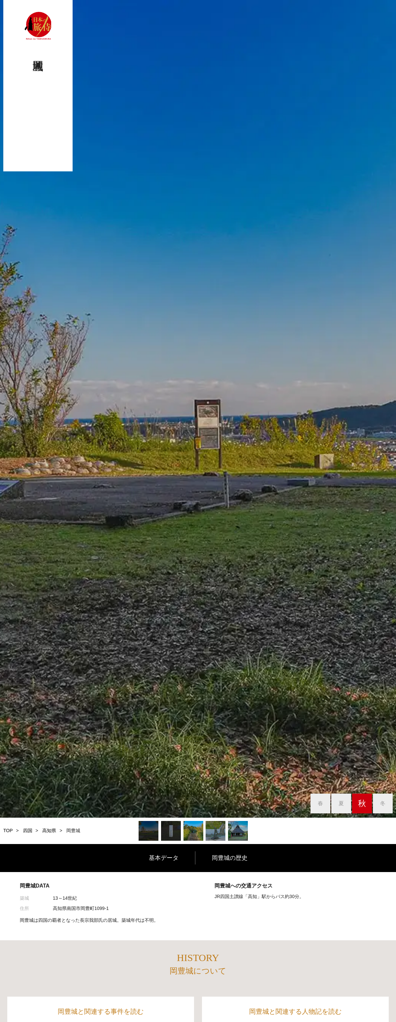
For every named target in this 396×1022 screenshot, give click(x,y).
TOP (8, 830)
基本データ (164, 858)
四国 (27, 830)
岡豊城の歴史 (230, 858)
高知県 (49, 830)
